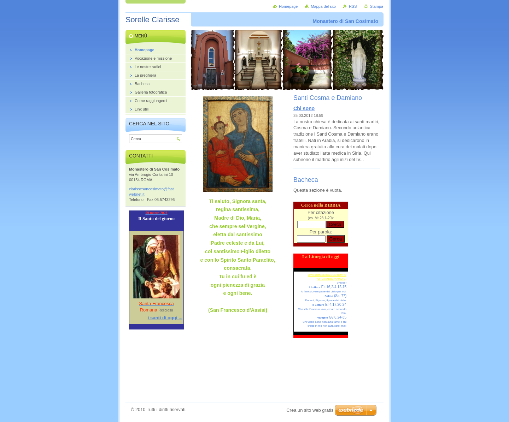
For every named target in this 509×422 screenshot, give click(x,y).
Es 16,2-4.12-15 (333, 287)
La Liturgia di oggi (320, 256)
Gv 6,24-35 (337, 317)
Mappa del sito (323, 6)
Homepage (288, 6)
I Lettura (314, 287)
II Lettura (318, 305)
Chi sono (304, 108)
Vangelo (322, 317)
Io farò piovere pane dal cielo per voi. (323, 291)
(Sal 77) (339, 296)
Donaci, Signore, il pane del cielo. (325, 300)
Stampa (376, 6)
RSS (353, 6)
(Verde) (341, 282)
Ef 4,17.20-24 (335, 305)
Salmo (329, 296)
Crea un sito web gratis (309, 410)
